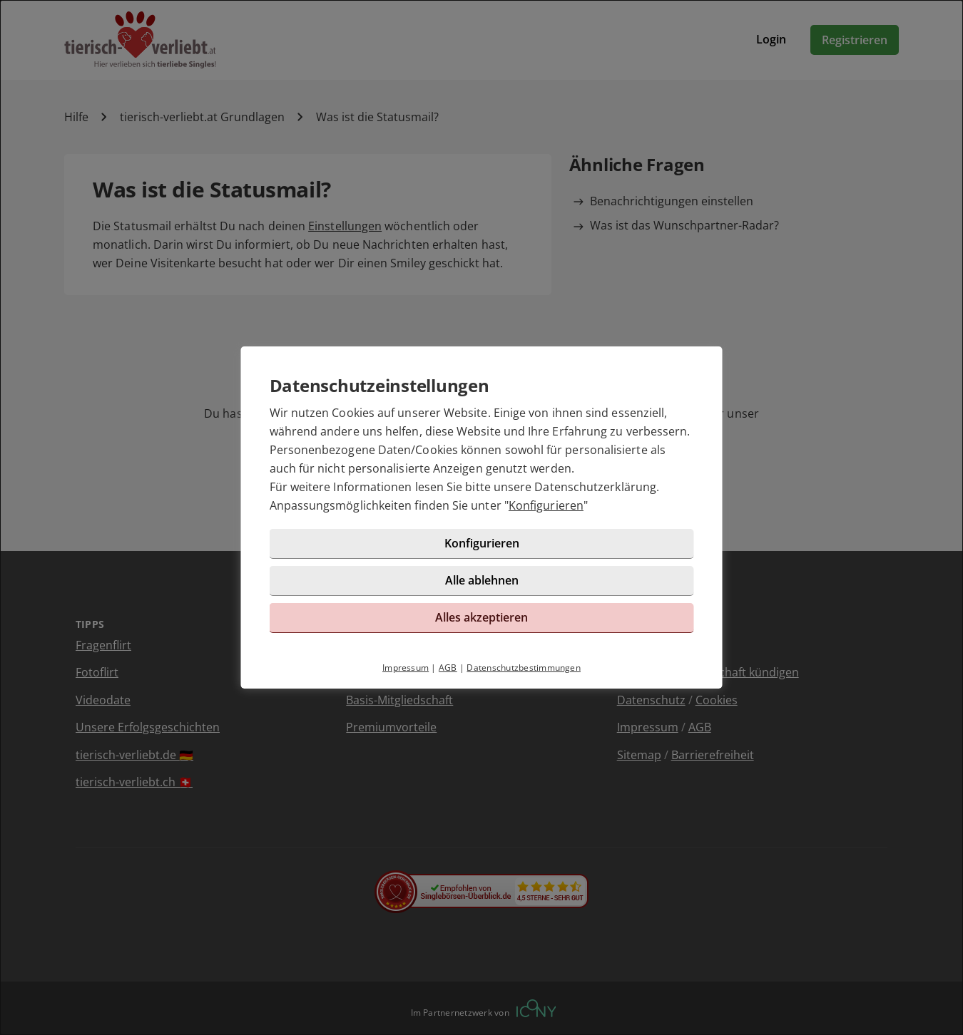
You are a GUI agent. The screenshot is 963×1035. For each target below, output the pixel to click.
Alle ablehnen (482, 580)
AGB (448, 667)
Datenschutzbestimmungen (524, 667)
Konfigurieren (546, 505)
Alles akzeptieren (481, 617)
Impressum (405, 667)
